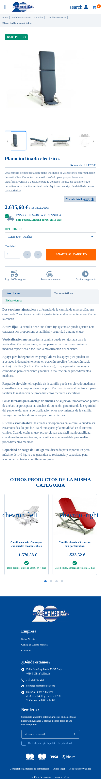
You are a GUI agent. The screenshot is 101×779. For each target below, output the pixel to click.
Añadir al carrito (71, 254)
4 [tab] (62, 581)
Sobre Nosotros (29, 638)
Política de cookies (41, 777)
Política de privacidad (80, 768)
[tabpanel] (75, 535)
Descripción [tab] (13, 293)
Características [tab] (63, 293)
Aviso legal (59, 768)
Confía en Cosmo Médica (34, 644)
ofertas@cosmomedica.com (40, 685)
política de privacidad (60, 743)
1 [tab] (45, 581)
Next (93, 140)
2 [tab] (51, 581)
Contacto (26, 650)
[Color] (50, 236)
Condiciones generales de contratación (29, 768)
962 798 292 (37, 679)
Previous (8, 140)
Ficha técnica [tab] (14, 300)
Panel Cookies (62, 777)
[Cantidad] (12, 254)
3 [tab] (56, 581)
